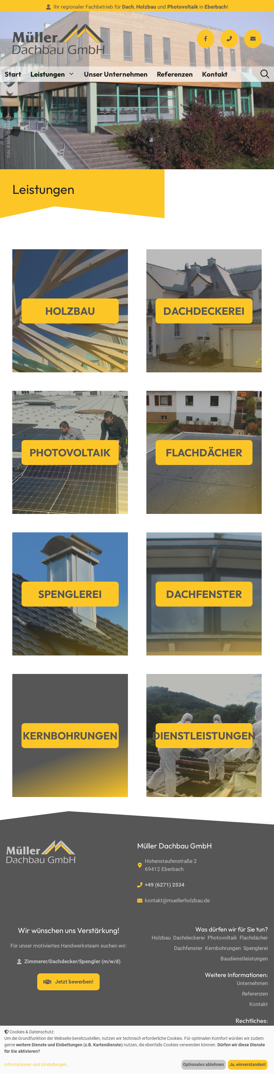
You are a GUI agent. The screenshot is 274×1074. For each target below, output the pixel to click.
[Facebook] (205, 39)
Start (13, 74)
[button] (265, 74)
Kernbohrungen (70, 735)
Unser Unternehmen (116, 74)
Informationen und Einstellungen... (37, 1064)
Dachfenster (204, 594)
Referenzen (175, 74)
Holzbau (70, 311)
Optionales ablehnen (203, 1064)
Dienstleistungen (204, 735)
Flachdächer (204, 452)
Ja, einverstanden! (247, 1064)
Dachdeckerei (203, 311)
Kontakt (215, 74)
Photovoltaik (70, 452)
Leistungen (54, 74)
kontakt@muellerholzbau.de (177, 900)
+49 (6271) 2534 (165, 885)
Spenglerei (70, 594)
